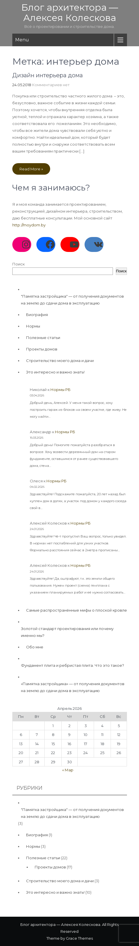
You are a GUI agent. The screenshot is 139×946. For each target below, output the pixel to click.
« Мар (67, 770)
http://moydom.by (29, 225)
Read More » (31, 169)
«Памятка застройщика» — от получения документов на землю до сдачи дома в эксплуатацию (72, 687)
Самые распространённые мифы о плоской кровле (76, 610)
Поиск (18, 264)
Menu (22, 40)
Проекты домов (41, 349)
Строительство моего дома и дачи (60, 360)
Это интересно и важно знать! (55, 372)
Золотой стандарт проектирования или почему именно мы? (67, 632)
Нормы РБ (60, 389)
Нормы (33, 326)
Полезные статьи (43, 337)
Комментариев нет (51, 84)
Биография (37, 314)
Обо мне (34, 647)
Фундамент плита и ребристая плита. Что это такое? (72, 665)
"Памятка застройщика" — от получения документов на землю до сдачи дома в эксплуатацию (72, 299)
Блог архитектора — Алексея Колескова (69, 12)
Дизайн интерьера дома (47, 75)
